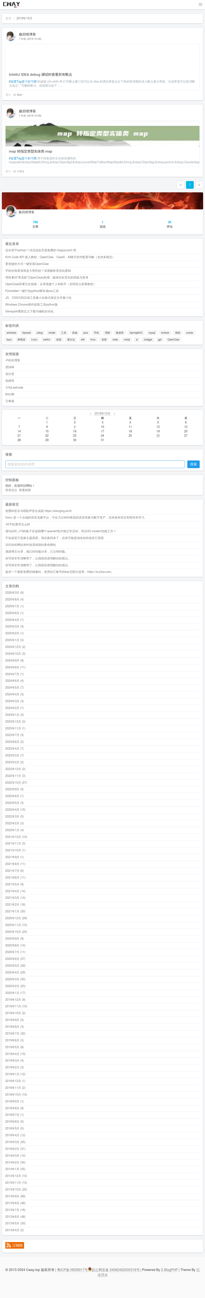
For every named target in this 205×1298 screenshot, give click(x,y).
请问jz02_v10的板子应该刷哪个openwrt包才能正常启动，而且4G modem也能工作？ (60, 531)
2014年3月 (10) (15, 1155)
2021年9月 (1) (14, 857)
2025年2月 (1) (14, 633)
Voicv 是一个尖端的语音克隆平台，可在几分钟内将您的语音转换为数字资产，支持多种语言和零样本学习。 (76, 517)
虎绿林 (9, 367)
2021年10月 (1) (15, 850)
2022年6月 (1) (14, 796)
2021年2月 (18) (15, 904)
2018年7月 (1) (14, 1115)
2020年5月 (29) (15, 965)
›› (199, 185)
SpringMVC (136, 333)
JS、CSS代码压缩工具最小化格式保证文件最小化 (38, 297)
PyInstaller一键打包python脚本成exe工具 (32, 291)
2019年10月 (102, 413)
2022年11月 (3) (15, 776)
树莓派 (21, 339)
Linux (34, 339)
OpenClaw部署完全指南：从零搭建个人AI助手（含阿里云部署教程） (50, 284)
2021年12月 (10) (16, 837)
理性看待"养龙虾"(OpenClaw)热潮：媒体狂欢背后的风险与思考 (47, 277)
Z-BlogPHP (169, 1270)
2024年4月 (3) (14, 694)
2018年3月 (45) (15, 1142)
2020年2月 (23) (15, 986)
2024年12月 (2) (15, 647)
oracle (189, 333)
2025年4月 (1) (14, 620)
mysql (152, 333)
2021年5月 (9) (14, 884)
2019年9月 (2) (14, 1020)
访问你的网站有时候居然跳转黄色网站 (30, 544)
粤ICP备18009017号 (72, 1270)
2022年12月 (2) (15, 769)
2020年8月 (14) (15, 945)
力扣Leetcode (14, 387)
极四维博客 (27, 34)
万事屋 (9, 401)
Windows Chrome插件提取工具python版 (31, 304)
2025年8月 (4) (14, 599)
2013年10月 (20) (16, 1189)
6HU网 (9, 394)
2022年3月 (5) (14, 816)
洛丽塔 (9, 380)
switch (46, 339)
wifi (83, 339)
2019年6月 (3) (14, 1040)
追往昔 (9, 374)
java (85, 333)
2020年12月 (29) (16, 918)
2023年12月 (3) (15, 721)
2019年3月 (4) (14, 1060)
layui (9, 339)
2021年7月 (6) (14, 870)
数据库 (120, 333)
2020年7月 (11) (15, 952)
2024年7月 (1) (14, 674)
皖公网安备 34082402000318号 (114, 1270)
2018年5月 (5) (14, 1128)
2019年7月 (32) (15, 1033)
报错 (177, 333)
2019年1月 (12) (15, 1074)
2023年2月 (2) (14, 762)
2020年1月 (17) (15, 993)
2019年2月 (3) (14, 1067)
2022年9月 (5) (14, 789)
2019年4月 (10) (15, 1054)
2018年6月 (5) (14, 1121)
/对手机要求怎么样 (17, 524)
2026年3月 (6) (14, 592)
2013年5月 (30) (15, 1223)
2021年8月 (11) (15, 864)
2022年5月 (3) (14, 803)
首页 (8, 18)
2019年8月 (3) (14, 1026)
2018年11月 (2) (15, 1087)
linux (93, 339)
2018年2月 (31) (15, 1149)
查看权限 (25, 490)
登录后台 (11, 490)
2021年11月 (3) (15, 843)
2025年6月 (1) (14, 613)
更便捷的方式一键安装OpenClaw (27, 264)
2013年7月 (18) (15, 1210)
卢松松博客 (12, 360)
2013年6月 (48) (15, 1216)
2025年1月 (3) (14, 640)
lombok (165, 333)
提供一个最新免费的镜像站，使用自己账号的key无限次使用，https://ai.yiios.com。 (59, 571)
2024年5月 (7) (14, 687)
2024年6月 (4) (14, 680)
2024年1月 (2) (14, 714)
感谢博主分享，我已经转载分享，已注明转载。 (36, 551)
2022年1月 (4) (14, 830)
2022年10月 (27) (16, 782)
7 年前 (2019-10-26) (30, 39)
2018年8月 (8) (14, 1108)
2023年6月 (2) (14, 741)
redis (115, 339)
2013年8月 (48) (15, 1203)
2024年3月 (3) (14, 701)
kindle (52, 333)
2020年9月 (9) (14, 938)
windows (11, 333)
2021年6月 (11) (15, 877)
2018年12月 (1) (15, 1081)
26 (158, 435)
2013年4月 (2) (14, 1230)
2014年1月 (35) (15, 1169)
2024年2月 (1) (14, 708)
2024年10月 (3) (15, 653)
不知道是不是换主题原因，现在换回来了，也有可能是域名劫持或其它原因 (54, 538)
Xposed (26, 333)
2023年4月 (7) (14, 748)
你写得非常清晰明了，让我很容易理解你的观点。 (38, 558)
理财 (107, 333)
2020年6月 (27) (15, 959)
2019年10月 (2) (15, 1013)
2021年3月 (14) (15, 897)
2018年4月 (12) (15, 1135)
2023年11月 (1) (15, 728)
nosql (127, 339)
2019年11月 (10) (16, 1006)
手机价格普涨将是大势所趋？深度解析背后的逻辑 (38, 270)
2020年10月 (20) (16, 932)
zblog (40, 333)
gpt (160, 339)
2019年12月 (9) (15, 999)
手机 (96, 333)
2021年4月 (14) (15, 891)
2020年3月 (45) (15, 979)
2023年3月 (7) (14, 755)
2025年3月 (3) (14, 626)
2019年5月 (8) (14, 1047)
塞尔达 (71, 339)
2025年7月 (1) (14, 606)
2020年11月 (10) (16, 925)
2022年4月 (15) (15, 809)
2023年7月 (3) (14, 735)
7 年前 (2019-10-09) (30, 115)
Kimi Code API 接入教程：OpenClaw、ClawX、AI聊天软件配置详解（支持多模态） (60, 257)
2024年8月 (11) (15, 667)
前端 (74, 333)
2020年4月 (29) (15, 972)
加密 (104, 339)
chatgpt (148, 339)
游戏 (58, 339)
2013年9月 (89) (15, 1196)
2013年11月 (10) (16, 1182)
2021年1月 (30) (15, 911)
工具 (63, 333)
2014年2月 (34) (15, 1162)
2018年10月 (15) (16, 1094)
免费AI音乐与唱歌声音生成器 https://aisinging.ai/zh (38, 511)
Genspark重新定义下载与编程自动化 (29, 311)
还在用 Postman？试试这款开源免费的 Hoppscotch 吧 (40, 250)
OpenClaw (173, 339)
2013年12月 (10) (16, 1176)
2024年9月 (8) (14, 660)
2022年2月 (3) (14, 823)
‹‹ (180, 185)
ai (137, 339)
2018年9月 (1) (14, 1101)
